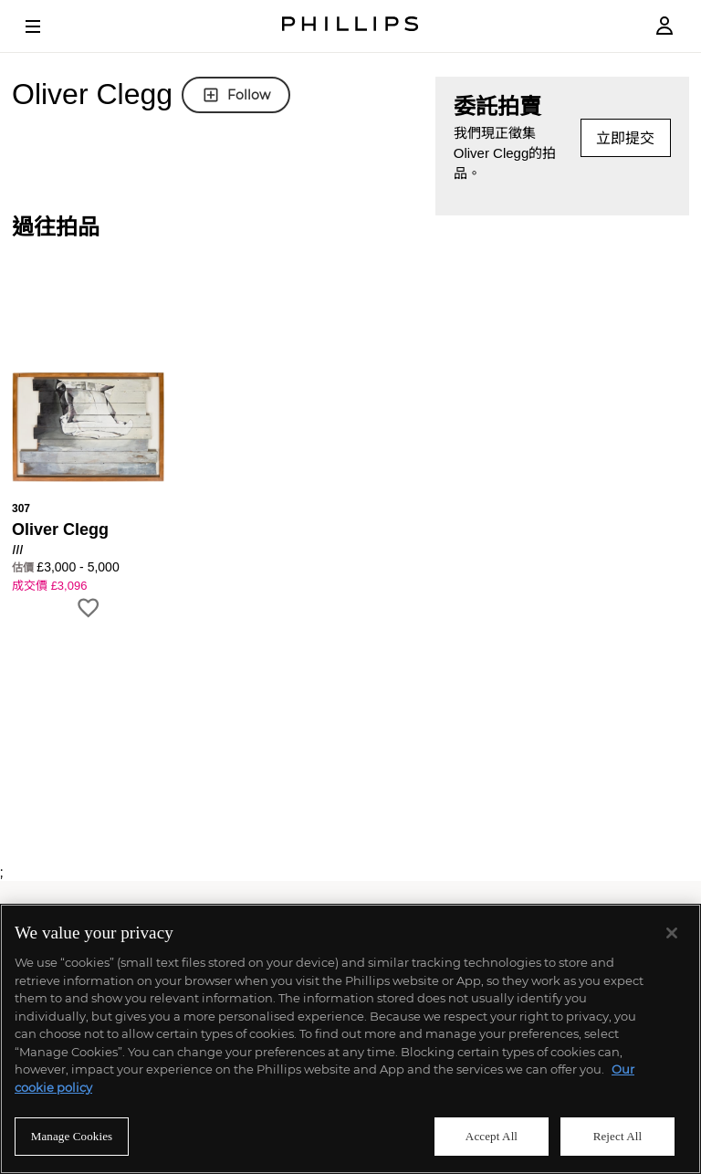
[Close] (672, 933)
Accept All (492, 1136)
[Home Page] (350, 26)
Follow (235, 95)
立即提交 (625, 138)
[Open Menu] (46, 26)
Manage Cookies (72, 1136)
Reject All (618, 1136)
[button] (88, 454)
